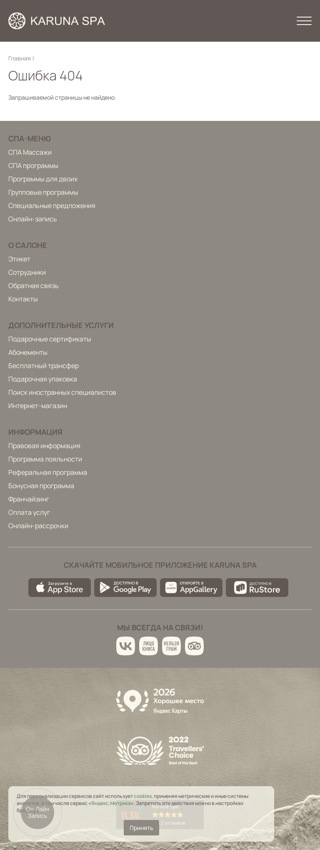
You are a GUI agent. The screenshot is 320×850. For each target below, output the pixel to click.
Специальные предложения (51, 205)
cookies (143, 796)
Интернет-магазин (37, 405)
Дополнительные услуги (61, 325)
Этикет (19, 258)
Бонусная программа (41, 485)
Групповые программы (43, 192)
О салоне (27, 245)
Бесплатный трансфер (43, 365)
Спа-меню (29, 138)
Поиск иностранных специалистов (62, 392)
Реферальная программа (47, 472)
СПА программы (33, 165)
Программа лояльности (45, 459)
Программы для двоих (43, 178)
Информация (35, 432)
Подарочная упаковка (42, 379)
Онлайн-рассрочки (38, 525)
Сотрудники (27, 272)
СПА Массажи (30, 152)
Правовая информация (44, 445)
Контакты (23, 298)
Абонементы (28, 352)
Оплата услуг (29, 512)
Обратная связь (33, 285)
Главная (19, 58)
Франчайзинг (28, 499)
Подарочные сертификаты (49, 339)
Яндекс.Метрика (111, 803)
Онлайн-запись (32, 218)
